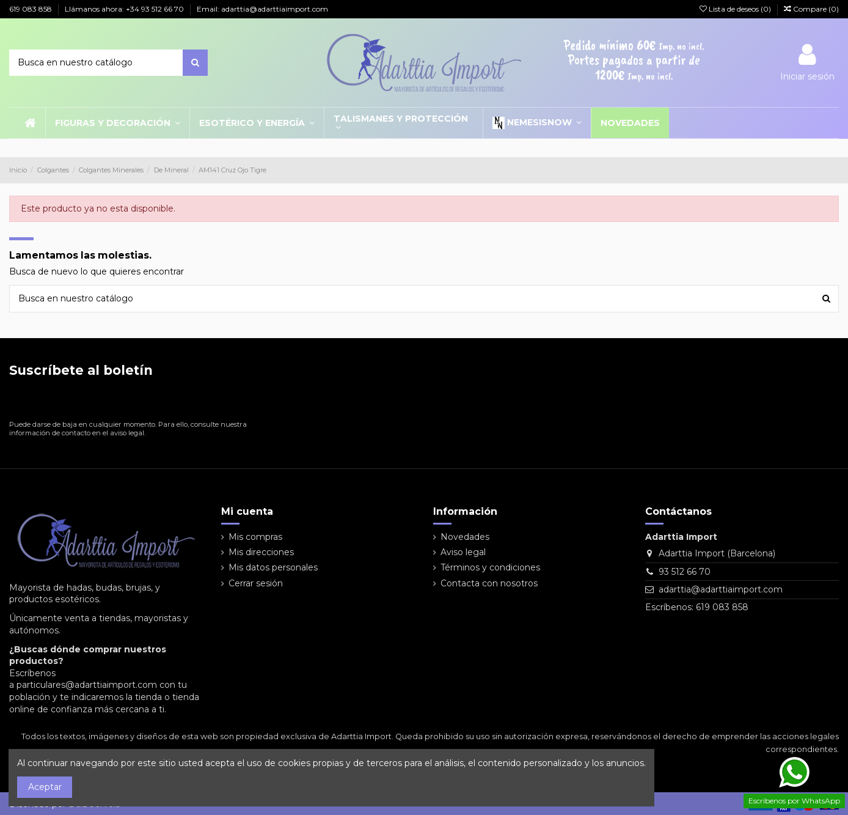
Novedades (464, 536)
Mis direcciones (261, 552)
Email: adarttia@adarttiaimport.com (262, 8)
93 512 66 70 (685, 571)
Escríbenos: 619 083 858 (696, 607)
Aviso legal (463, 552)
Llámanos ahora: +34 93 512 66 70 (125, 8)
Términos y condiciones (490, 567)
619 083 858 (31, 8)
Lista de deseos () (736, 8)
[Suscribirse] (261, 401)
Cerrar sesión (255, 583)
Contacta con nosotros (489, 583)
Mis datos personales (273, 567)
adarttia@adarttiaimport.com (721, 589)
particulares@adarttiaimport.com (86, 684)
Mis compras (255, 536)
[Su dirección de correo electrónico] (128, 401)
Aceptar (45, 786)
